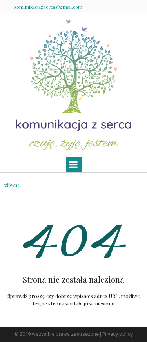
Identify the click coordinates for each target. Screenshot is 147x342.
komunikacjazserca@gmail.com (48, 7)
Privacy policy (117, 334)
